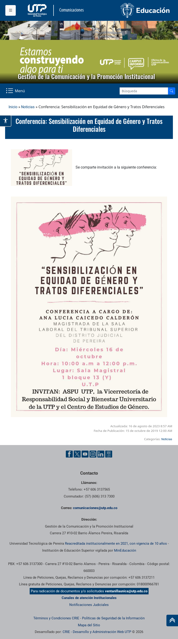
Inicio (13, 107)
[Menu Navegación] (16, 90)
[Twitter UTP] (77, 454)
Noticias (28, 107)
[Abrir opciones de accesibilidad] (5, 121)
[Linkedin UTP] (100, 454)
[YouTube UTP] (85, 454)
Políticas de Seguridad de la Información (113, 618)
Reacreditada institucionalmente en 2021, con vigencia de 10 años (116, 543)
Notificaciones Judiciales (89, 605)
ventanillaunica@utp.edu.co (126, 591)
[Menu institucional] (10, 10)
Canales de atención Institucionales (89, 598)
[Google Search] (144, 91)
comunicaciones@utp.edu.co (95, 508)
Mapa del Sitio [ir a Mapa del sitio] (89, 625)
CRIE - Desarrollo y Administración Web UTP (97, 632)
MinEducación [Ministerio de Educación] (125, 550)
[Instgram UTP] (92, 454)
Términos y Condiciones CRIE (56, 618)
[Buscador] (171, 91)
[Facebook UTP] (69, 454)
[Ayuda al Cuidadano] (108, 454)
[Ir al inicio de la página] (172, 620)
